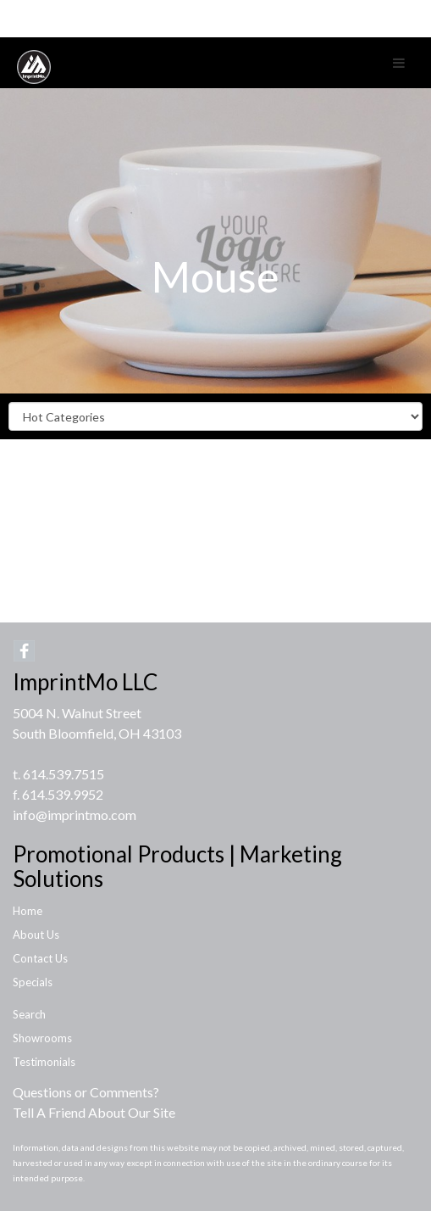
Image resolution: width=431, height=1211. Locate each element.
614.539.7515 (63, 774)
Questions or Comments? (86, 1092)
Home (27, 911)
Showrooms (42, 1038)
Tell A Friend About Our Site (94, 1112)
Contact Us (40, 958)
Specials (32, 982)
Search (29, 1014)
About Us (36, 934)
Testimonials (44, 1062)
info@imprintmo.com (74, 814)
